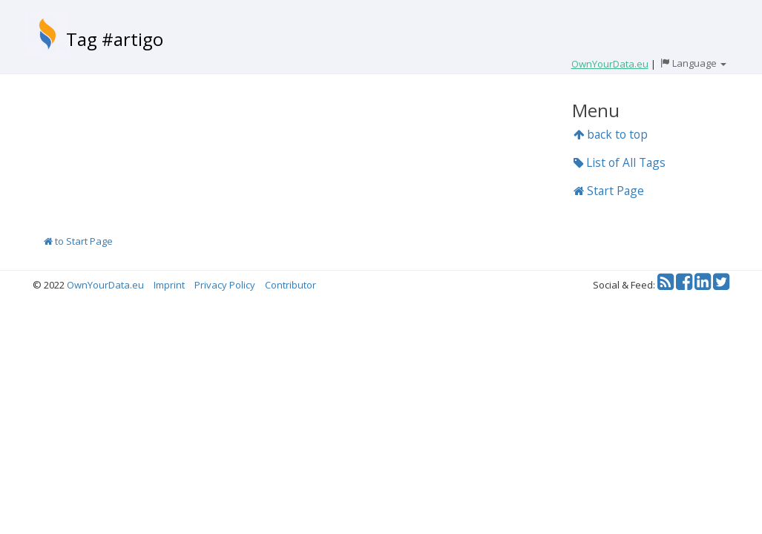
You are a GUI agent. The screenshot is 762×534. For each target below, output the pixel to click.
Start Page (609, 190)
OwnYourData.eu (105, 284)
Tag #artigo (114, 39)
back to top (611, 134)
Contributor (290, 284)
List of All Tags (620, 162)
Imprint (169, 284)
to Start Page (78, 241)
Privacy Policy (224, 284)
